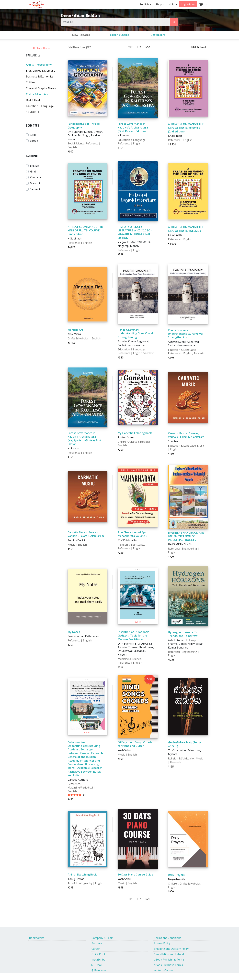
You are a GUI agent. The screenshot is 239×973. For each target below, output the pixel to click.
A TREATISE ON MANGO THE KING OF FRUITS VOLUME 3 (186, 228)
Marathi (35, 183)
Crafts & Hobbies (37, 94)
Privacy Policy (162, 943)
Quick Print (98, 954)
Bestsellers (158, 35)
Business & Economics (39, 76)
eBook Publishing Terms (169, 959)
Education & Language (40, 106)
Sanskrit (35, 189)
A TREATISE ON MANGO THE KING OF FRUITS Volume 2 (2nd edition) (186, 127)
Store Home (41, 48)
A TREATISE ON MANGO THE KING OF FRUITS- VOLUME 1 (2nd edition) (85, 230)
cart (204, 4)
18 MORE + (32, 112)
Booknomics (36, 938)
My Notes (74, 632)
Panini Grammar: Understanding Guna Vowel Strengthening (135, 333)
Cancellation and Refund (169, 954)
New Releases (81, 35)
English (34, 165)
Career (95, 949)
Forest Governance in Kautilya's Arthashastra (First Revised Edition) (133, 127)
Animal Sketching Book (82, 874)
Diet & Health (34, 100)
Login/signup (188, 4)
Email (96, 965)
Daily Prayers (176, 875)
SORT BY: (198, 47)
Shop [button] (159, 4)
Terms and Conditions (167, 938)
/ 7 (140, 47)
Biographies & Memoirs (40, 70)
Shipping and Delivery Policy (171, 949)
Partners (96, 943)
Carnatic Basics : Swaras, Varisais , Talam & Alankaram (186, 435)
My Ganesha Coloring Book (135, 433)
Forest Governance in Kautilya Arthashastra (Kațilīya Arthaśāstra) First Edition (84, 438)
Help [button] (172, 4)
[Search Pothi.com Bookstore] (174, 22)
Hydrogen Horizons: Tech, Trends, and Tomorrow (184, 634)
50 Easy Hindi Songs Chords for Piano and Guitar (135, 744)
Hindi (33, 171)
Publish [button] (144, 4)
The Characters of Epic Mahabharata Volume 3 (132, 534)
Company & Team (102, 938)
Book (33, 135)
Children (31, 82)
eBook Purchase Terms (168, 965)
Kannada (35, 177)
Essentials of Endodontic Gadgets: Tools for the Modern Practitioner (133, 635)
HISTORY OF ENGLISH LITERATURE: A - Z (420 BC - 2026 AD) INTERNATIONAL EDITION (135, 232)
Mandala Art (75, 330)
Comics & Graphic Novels (41, 88)
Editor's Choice (119, 35)
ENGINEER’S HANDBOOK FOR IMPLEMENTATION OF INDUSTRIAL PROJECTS (186, 536)
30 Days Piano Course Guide (135, 874)
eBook (34, 140)
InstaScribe (98, 959)
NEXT (148, 47)
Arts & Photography (39, 64)
